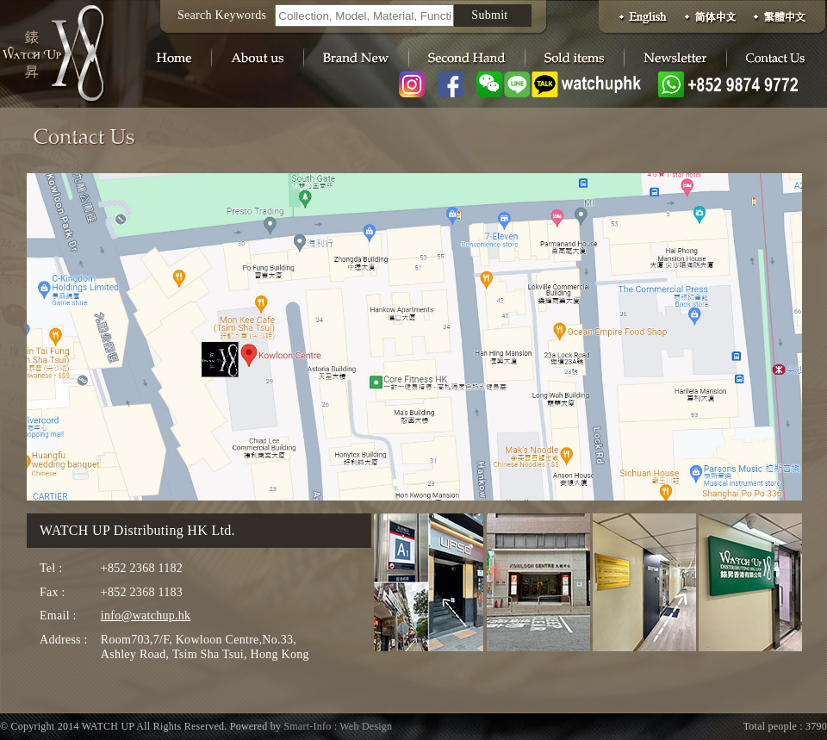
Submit (489, 15)
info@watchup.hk (146, 615)
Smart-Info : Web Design (337, 726)
